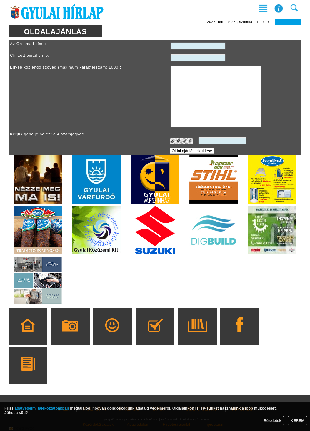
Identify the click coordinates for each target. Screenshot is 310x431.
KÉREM (297, 420)
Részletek (272, 420)
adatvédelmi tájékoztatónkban (42, 408)
